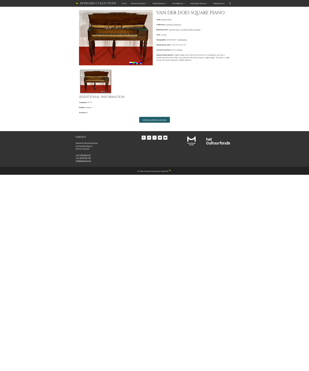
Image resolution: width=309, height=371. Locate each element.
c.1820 (163, 35)
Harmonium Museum (200, 3)
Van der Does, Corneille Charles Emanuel (184, 29)
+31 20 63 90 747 (83, 158)
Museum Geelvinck (140, 3)
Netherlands (182, 40)
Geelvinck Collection (173, 24)
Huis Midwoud (180, 3)
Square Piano (166, 19)
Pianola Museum (161, 3)
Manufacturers (218, 3)
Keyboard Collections (98, 3)
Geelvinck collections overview (154, 120)
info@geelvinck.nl (83, 161)
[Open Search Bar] (230, 3)
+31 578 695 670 (83, 155)
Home (124, 3)
